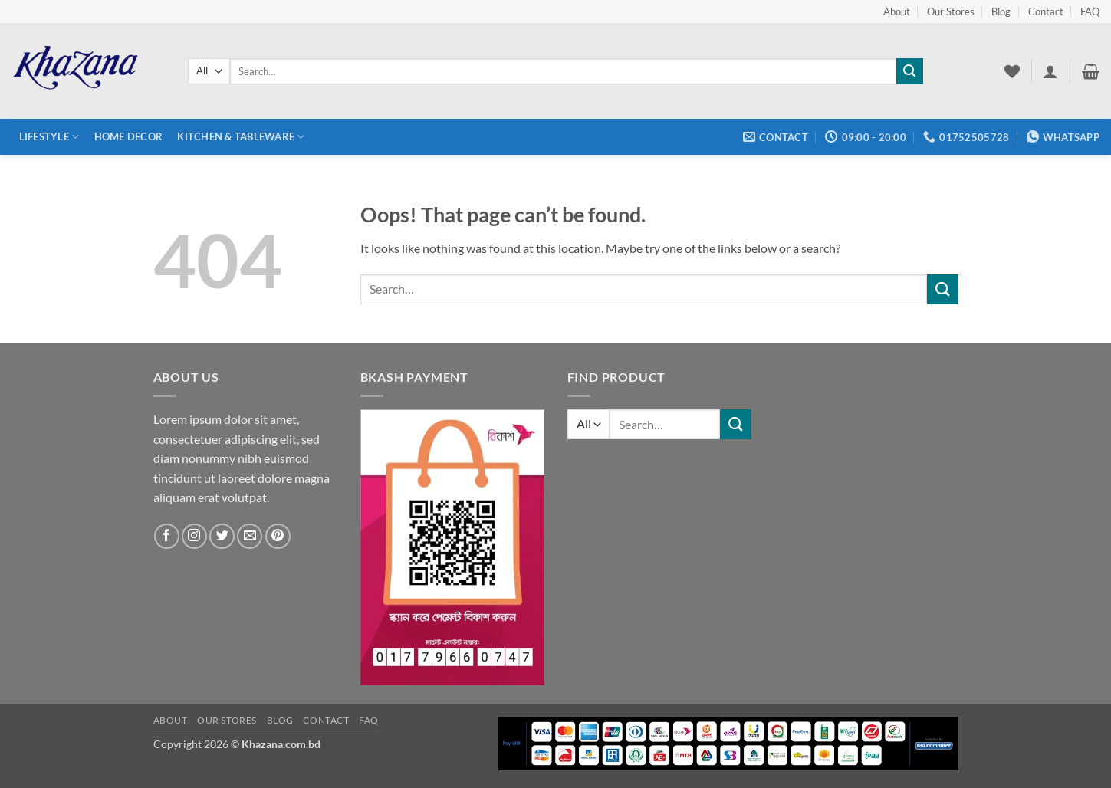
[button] (1050, 71)
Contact (1045, 11)
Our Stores (951, 11)
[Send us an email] (249, 536)
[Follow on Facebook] (166, 536)
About (896, 11)
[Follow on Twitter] (222, 536)
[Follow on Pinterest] (278, 536)
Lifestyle (49, 137)
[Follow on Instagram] (194, 536)
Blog (1001, 11)
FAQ (1089, 11)
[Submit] (909, 71)
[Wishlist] (1012, 71)
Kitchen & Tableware (240, 137)
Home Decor (128, 136)
